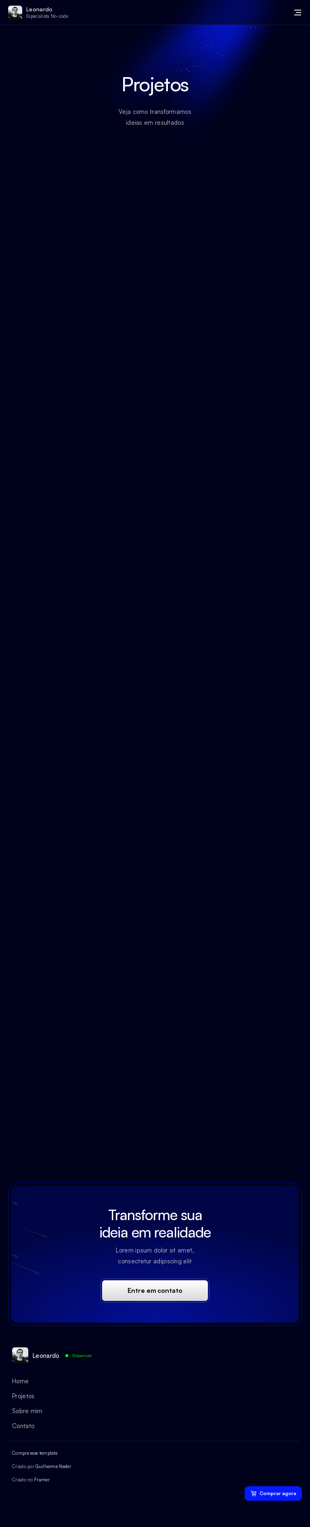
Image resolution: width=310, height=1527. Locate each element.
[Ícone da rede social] (16, 1503)
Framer (42, 1480)
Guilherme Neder (53, 1466)
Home (20, 1381)
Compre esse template (34, 1453)
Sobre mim (27, 1411)
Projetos (23, 1396)
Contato (23, 1426)
